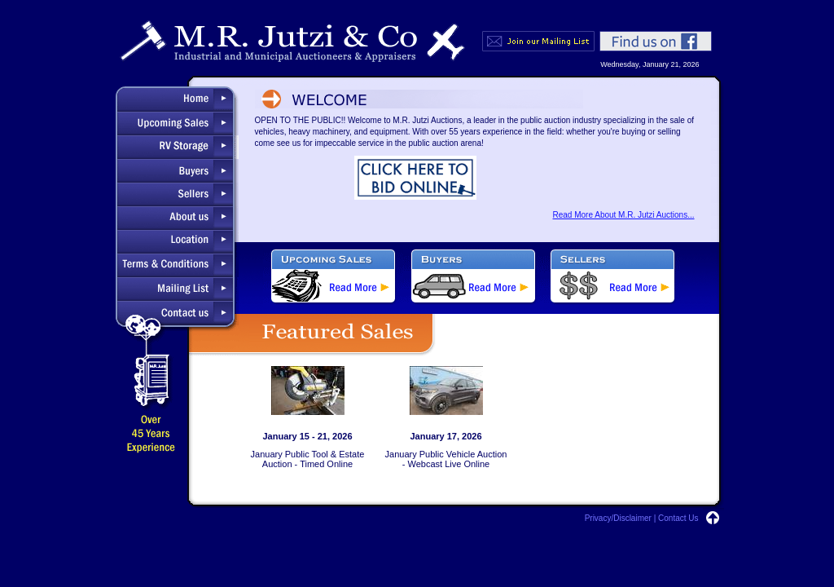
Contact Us (678, 518)
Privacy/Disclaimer (618, 518)
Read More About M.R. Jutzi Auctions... (624, 214)
